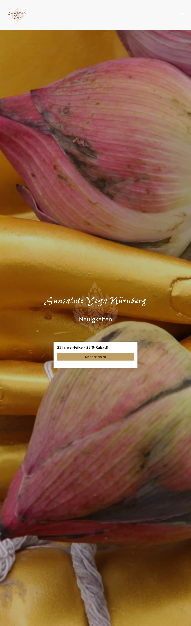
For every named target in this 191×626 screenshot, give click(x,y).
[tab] (89, 373)
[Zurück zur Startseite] (16, 15)
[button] (182, 15)
